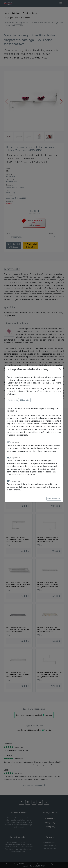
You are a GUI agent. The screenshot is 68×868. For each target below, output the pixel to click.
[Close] (60, 369)
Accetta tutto (13, 400)
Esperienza (16, 457)
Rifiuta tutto (24, 400)
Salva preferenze (53, 499)
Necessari (15, 442)
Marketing (15, 481)
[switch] (9, 457)
